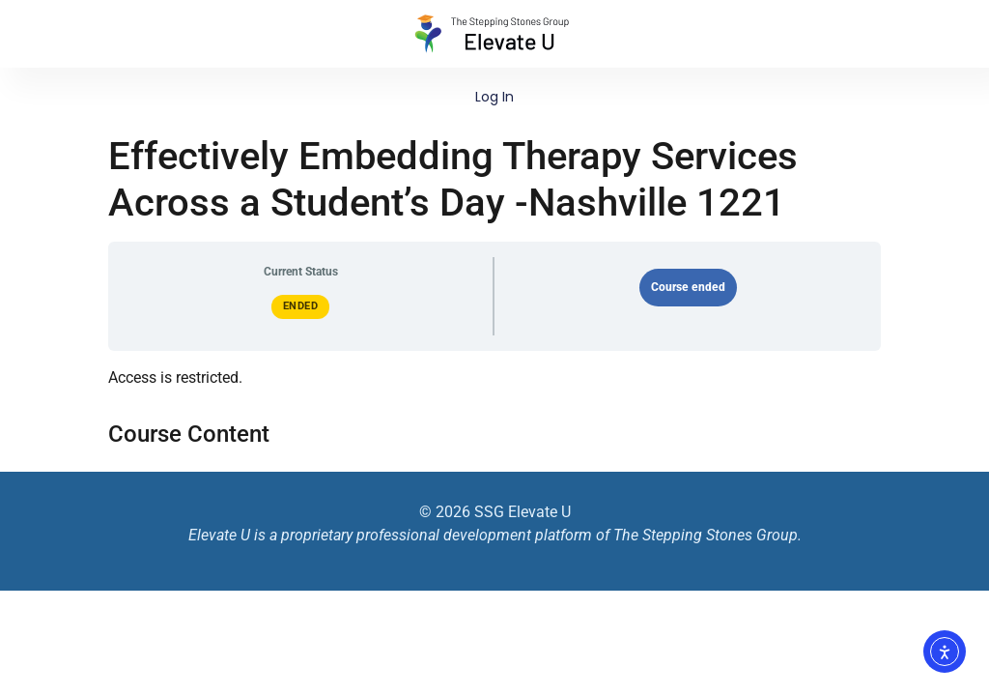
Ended (301, 306)
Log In (494, 96)
